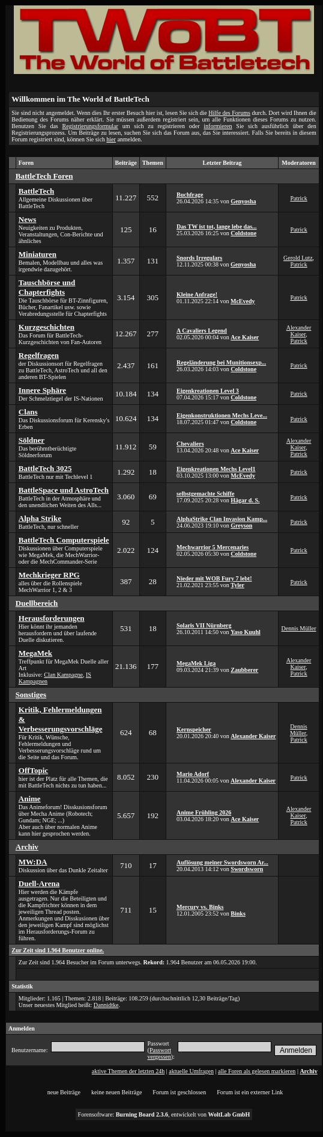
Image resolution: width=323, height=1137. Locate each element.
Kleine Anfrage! (197, 294)
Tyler (237, 585)
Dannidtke (106, 1005)
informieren (218, 126)
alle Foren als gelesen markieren (256, 1071)
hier (111, 139)
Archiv (308, 1071)
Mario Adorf (193, 774)
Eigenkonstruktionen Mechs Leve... (222, 415)
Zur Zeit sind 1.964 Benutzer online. (57, 950)
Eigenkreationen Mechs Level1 (216, 469)
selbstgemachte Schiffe (205, 493)
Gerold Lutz (298, 257)
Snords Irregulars (199, 257)
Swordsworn (247, 869)
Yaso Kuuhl (246, 632)
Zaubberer (244, 670)
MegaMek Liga (196, 663)
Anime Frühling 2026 (204, 812)
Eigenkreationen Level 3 (208, 390)
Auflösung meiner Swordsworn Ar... (222, 862)
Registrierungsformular (90, 126)
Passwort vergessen (159, 1053)
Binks (238, 913)
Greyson (241, 525)
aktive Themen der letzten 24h (128, 1071)
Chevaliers (190, 443)
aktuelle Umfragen (191, 1071)
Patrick (298, 198)
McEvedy (243, 301)
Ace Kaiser (245, 337)
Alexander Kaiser (299, 330)
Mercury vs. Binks (200, 907)
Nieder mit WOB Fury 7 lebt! (214, 578)
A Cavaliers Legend (202, 330)
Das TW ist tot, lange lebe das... (217, 226)
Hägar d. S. (245, 500)
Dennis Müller (299, 628)
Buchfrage (190, 194)
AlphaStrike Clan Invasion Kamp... (222, 519)
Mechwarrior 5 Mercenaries (213, 547)
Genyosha (243, 201)
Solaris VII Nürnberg (204, 625)
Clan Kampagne (63, 674)
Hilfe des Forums (229, 112)
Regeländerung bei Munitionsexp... (221, 362)
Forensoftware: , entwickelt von (164, 1114)
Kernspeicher (194, 729)
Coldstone (243, 233)
